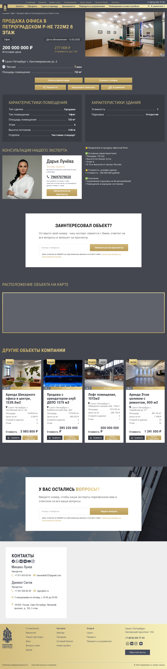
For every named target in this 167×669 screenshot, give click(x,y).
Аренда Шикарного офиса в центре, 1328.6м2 (20, 408)
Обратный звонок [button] (137, 652)
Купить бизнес (86, 2)
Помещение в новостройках (127, 11)
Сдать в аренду (52, 11)
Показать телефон (108, 89)
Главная (5, 23)
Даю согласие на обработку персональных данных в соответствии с (81, 264)
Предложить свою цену (83, 96)
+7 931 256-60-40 (23, 591)
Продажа (61, 637)
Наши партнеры (34, 637)
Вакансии (42, 2)
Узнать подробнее (30, 447)
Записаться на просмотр (62, 202)
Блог (28, 641)
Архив (29, 649)
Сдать (90, 632)
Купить (23, 11)
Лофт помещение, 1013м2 (102, 406)
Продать (35, 11)
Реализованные (70, 2)
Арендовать (71, 11)
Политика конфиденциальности (15, 665)
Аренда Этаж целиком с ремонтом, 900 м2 (143, 408)
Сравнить (15, 447)
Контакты (115, 2)
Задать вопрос (109, 511)
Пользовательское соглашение (43, 665)
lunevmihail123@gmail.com (49, 575)
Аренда (60, 632)
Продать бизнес (101, 2)
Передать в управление (95, 11)
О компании (30, 2)
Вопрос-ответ (55, 2)
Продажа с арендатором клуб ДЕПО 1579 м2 (61, 408)
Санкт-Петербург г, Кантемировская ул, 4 (29, 71)
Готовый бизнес (65, 641)
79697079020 (61, 186)
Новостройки (64, 645)
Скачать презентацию (58, 89)
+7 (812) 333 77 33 (156, 2)
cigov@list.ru (43, 591)
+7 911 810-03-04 (23, 575)
